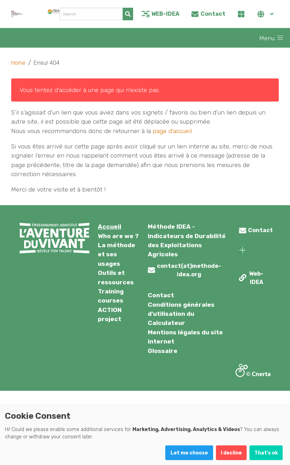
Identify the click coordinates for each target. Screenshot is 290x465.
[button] (280, 38)
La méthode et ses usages (116, 254)
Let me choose (189, 453)
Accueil (109, 226)
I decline (231, 453)
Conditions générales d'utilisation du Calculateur (181, 314)
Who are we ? (118, 236)
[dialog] (145, 434)
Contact (161, 295)
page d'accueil (172, 130)
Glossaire (162, 350)
